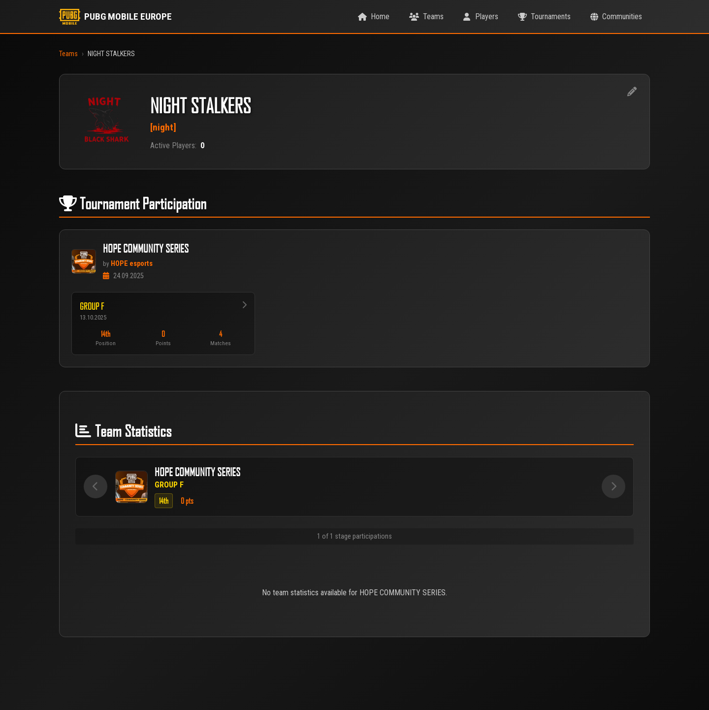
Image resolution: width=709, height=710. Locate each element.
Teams (68, 54)
